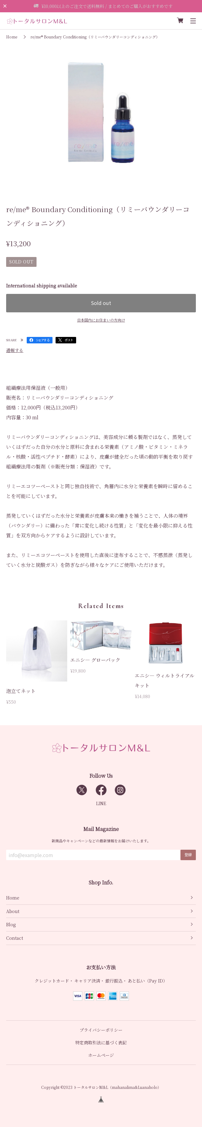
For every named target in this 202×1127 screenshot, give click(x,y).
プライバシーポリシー (101, 1030)
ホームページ (101, 1055)
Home (11, 36)
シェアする (42, 340)
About (12, 911)
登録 (188, 854)
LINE (101, 803)
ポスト (69, 340)
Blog (11, 924)
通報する (14, 350)
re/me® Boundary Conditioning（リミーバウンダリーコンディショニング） (95, 36)
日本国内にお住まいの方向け (101, 319)
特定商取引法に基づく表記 (101, 1042)
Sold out (101, 302)
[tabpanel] (101, 116)
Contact (14, 938)
